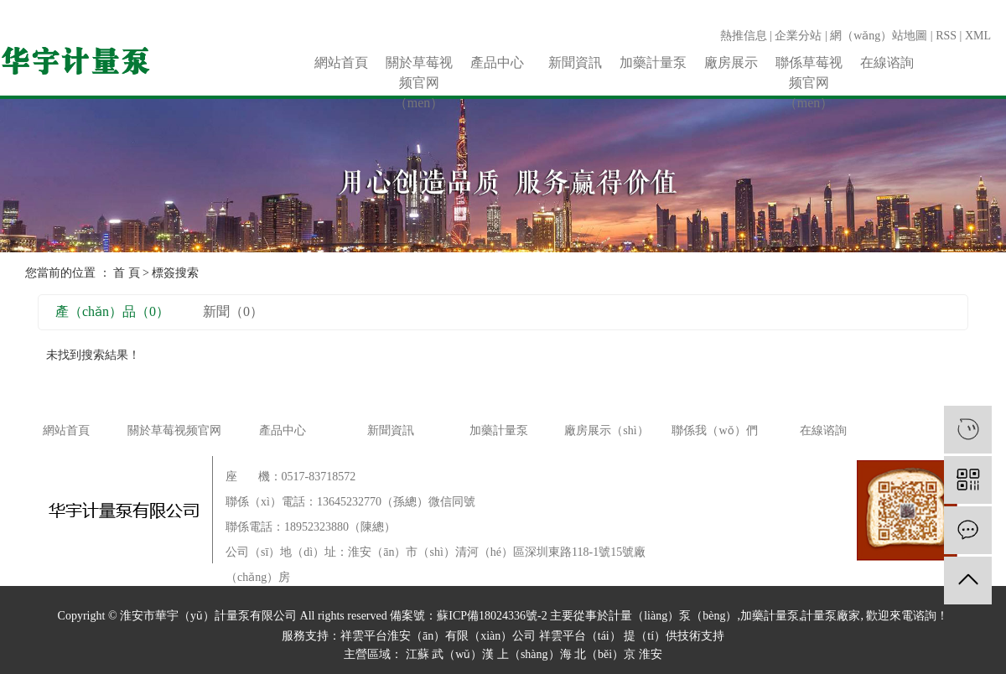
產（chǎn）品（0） (112, 311)
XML (978, 35)
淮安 (650, 654)
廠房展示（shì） (606, 430)
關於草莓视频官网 (174, 430)
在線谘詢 (887, 62)
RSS (946, 35)
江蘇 (417, 654)
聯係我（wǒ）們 (714, 430)
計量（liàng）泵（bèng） (673, 615)
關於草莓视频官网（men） (419, 64)
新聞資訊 (575, 62)
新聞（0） (233, 311)
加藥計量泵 (653, 62)
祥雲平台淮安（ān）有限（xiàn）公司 (438, 636)
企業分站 (798, 35)
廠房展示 (731, 62)
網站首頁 (341, 62)
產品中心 (497, 62)
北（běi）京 (604, 654)
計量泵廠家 (830, 615)
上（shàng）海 (534, 654)
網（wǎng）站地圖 (878, 35)
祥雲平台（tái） (580, 636)
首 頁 (126, 273)
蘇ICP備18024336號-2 (492, 615)
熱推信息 (743, 35)
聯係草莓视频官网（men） (809, 64)
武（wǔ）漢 (463, 654)
